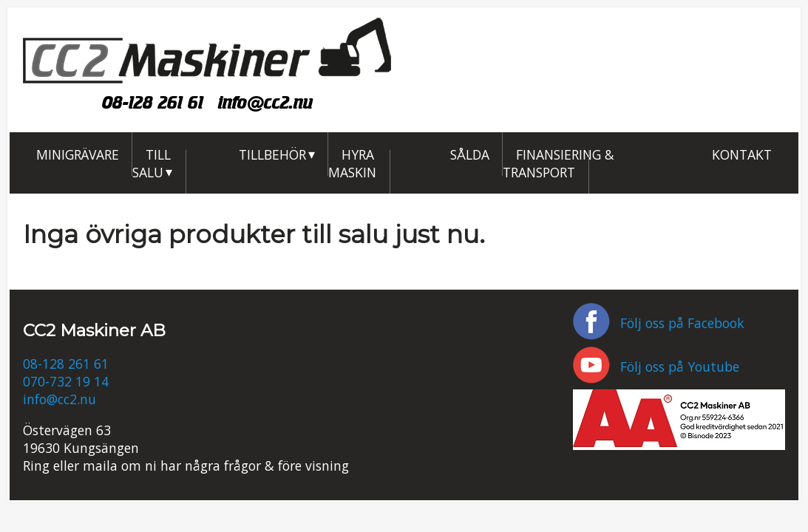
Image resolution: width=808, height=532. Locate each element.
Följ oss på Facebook (658, 323)
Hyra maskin (352, 162)
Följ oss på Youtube (656, 366)
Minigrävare (77, 154)
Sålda (469, 154)
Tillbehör (272, 154)
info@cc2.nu (265, 102)
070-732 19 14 (66, 381)
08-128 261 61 (152, 102)
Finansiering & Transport (558, 162)
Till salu (151, 162)
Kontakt (742, 154)
